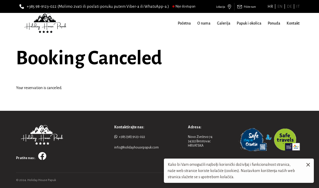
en (280, 6)
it (298, 6)
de (289, 6)
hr (270, 6)
